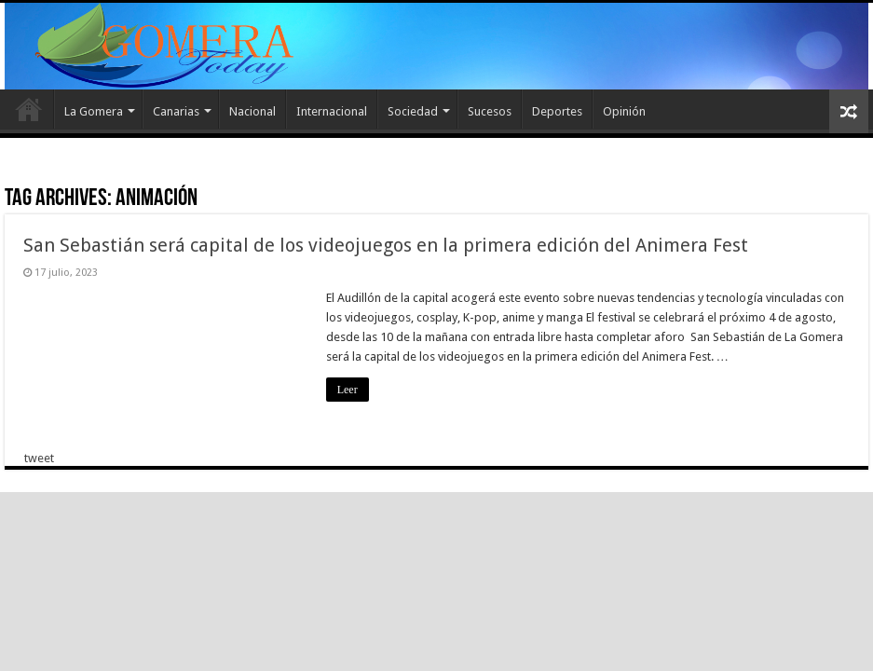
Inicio (29, 109)
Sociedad (413, 111)
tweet (39, 458)
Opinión (624, 111)
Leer (347, 389)
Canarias (176, 111)
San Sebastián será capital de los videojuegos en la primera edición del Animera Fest (385, 245)
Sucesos (490, 111)
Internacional (331, 111)
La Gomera (93, 111)
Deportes (557, 111)
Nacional (252, 111)
